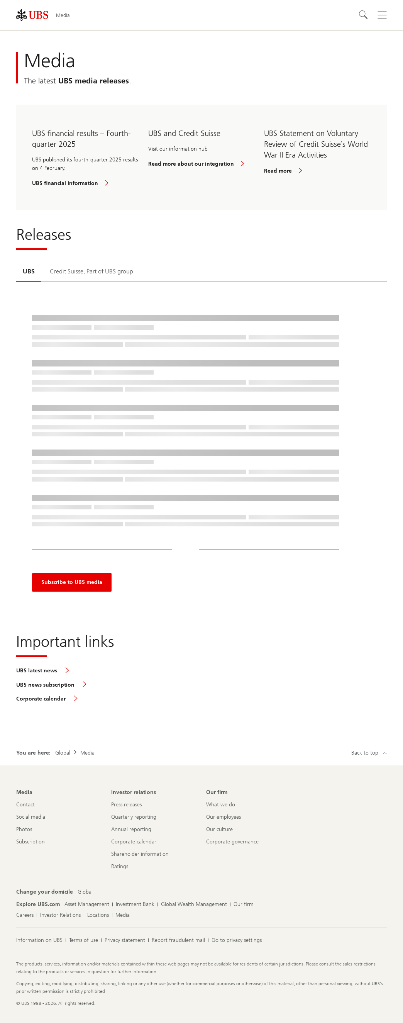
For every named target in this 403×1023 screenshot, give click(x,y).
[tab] (28, 272)
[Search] (363, 15)
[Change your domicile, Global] (85, 892)
